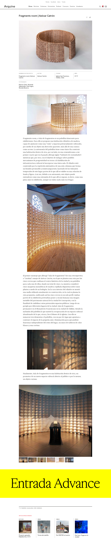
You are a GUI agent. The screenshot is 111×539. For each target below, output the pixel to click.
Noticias (21, 519)
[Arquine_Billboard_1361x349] (55, 497)
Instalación (39, 507)
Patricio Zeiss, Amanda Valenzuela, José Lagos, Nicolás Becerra (26, 86)
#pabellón (24, 507)
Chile (35, 507)
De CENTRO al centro (63, 535)
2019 (76, 76)
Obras (39, 519)
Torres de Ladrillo (43, 535)
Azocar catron (30, 507)
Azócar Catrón (42, 76)
